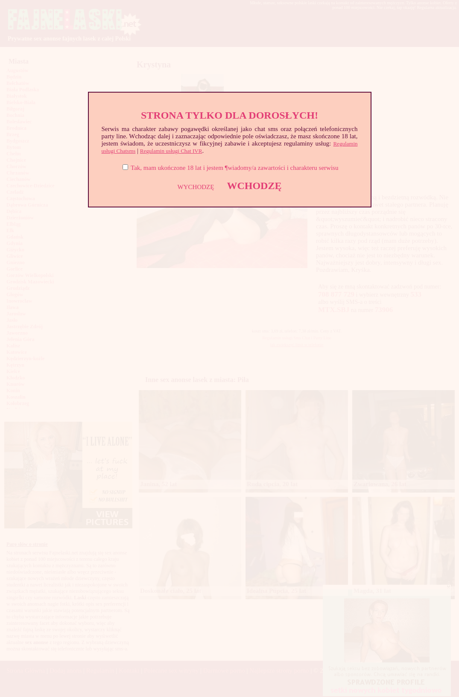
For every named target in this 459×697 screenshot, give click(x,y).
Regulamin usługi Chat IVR (171, 151)
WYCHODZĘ (196, 187)
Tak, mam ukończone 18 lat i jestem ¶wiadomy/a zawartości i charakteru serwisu (234, 167)
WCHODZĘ (254, 185)
